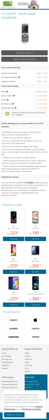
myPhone (28, 359)
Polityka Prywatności (9, 387)
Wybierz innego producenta (24, 59)
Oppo (27, 362)
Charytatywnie (7, 362)
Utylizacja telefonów (9, 384)
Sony (27, 368)
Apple (27, 353)
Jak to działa (6, 356)
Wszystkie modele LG (24, 53)
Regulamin (6, 365)
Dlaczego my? (7, 359)
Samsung (28, 365)
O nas (4, 353)
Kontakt (5, 368)
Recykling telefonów (9, 381)
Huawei (28, 356)
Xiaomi (27, 371)
